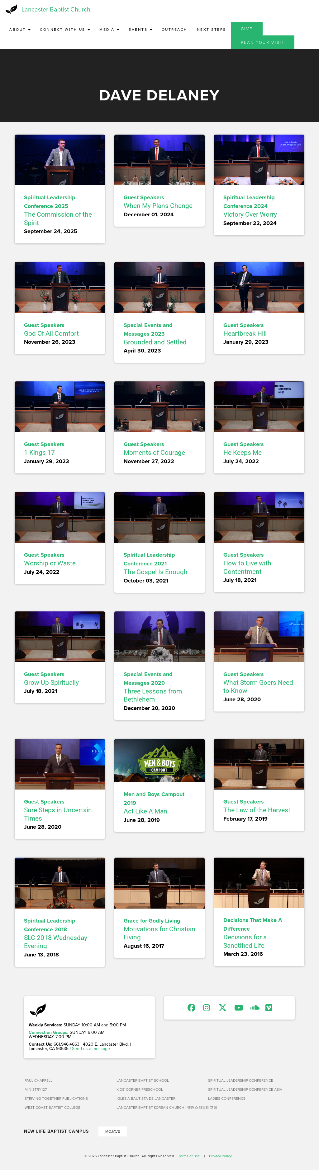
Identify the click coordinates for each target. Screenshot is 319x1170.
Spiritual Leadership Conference (240, 1080)
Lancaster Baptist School (143, 1080)
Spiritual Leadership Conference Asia (245, 1089)
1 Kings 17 (39, 452)
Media (109, 29)
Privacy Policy (220, 1155)
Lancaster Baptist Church (55, 9)
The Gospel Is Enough (156, 572)
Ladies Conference (226, 1098)
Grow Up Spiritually (51, 682)
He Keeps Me (242, 452)
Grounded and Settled (155, 342)
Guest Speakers (144, 197)
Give (247, 28)
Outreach (175, 29)
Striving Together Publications (56, 1098)
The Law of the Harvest (256, 810)
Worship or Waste (50, 563)
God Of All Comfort (51, 333)
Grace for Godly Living (152, 921)
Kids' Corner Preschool (140, 1089)
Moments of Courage (154, 452)
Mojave (112, 1131)
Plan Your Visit (263, 42)
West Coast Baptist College (52, 1107)
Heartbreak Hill (245, 333)
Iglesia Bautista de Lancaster (146, 1098)
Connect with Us (65, 29)
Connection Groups (48, 1032)
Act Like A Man (145, 811)
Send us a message (91, 1048)
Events (140, 29)
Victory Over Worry (250, 214)
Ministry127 (36, 1089)
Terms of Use (189, 1155)
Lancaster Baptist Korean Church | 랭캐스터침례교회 (160, 1107)
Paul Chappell (38, 1080)
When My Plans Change (158, 206)
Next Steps (211, 29)
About (20, 29)
